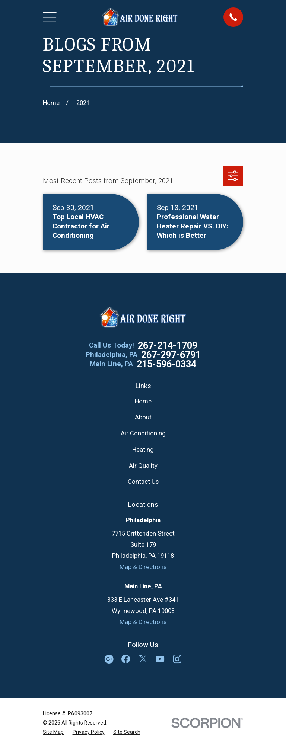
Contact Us (143, 481)
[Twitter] (143, 659)
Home (143, 401)
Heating (143, 449)
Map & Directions (143, 566)
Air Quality (143, 465)
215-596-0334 (166, 364)
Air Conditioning (143, 433)
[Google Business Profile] (109, 659)
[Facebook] (125, 659)
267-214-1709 (167, 345)
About (143, 417)
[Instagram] (177, 659)
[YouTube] (160, 659)
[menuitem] (53, 732)
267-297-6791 (171, 354)
